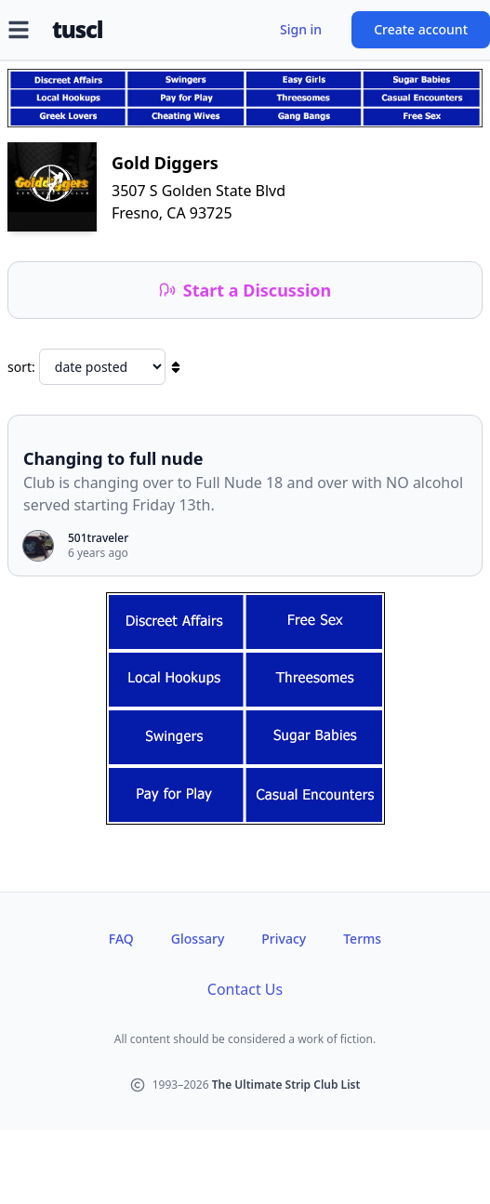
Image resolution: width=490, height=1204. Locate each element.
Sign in (301, 29)
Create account (421, 29)
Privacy (283, 938)
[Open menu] (18, 29)
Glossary (197, 938)
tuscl (77, 30)
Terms (362, 938)
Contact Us (245, 989)
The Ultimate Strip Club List (286, 1084)
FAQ (121, 938)
